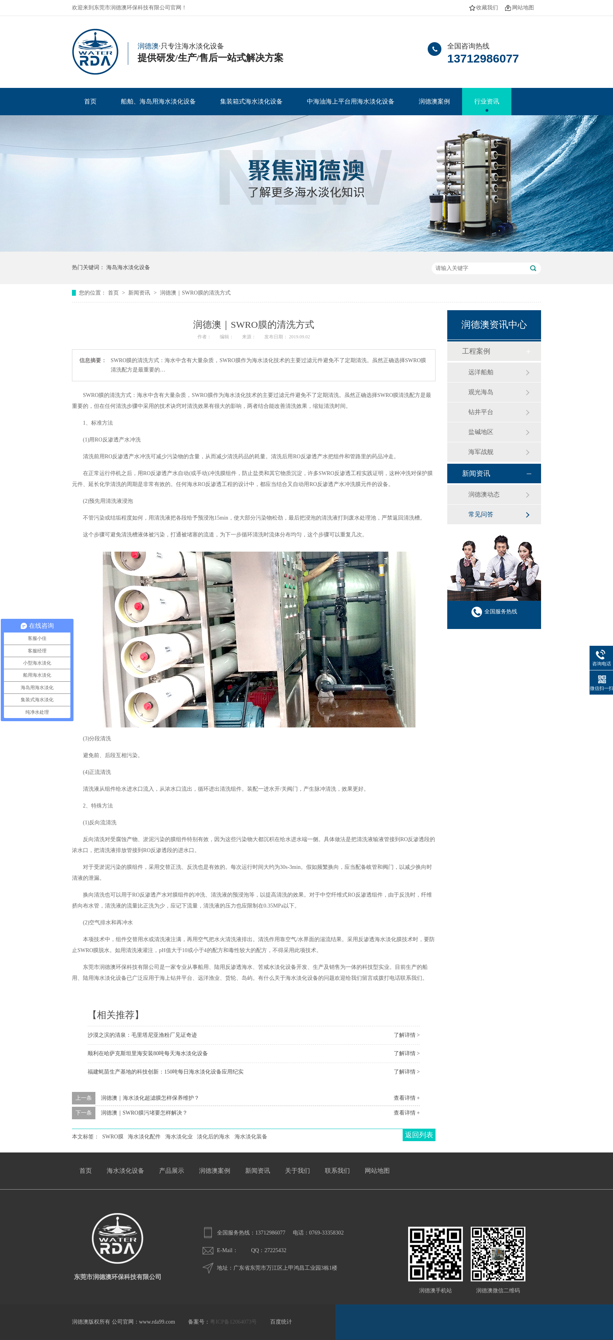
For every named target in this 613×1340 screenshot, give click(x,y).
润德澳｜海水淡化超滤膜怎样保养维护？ (150, 1098)
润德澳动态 (484, 494)
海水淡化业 (179, 1137)
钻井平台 (480, 412)
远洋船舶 (480, 372)
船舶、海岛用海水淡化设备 (158, 101)
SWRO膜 (113, 1137)
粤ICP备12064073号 (233, 1322)
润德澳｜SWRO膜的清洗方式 (195, 293)
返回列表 (419, 1135)
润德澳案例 (434, 101)
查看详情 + (407, 1098)
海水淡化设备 (125, 1170)
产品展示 (171, 1170)
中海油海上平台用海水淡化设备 (350, 101)
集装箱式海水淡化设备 (251, 101)
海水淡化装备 (251, 1137)
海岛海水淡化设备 (128, 267)
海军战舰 (480, 451)
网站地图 (523, 8)
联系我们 (337, 1170)
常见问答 (480, 514)
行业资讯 (486, 101)
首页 (90, 101)
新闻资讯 (140, 293)
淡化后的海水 (213, 1137)
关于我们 (297, 1170)
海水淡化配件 (144, 1137)
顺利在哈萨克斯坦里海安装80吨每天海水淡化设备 (148, 1053)
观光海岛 (480, 392)
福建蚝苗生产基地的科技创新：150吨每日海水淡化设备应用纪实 (166, 1072)
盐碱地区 (480, 432)
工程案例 (476, 351)
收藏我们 (487, 8)
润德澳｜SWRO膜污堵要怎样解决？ (144, 1113)
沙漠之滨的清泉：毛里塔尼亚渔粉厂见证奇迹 (142, 1035)
